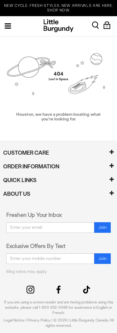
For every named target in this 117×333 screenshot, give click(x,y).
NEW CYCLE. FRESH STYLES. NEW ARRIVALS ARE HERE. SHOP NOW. (58, 7)
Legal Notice (14, 320)
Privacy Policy (39, 320)
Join (102, 227)
